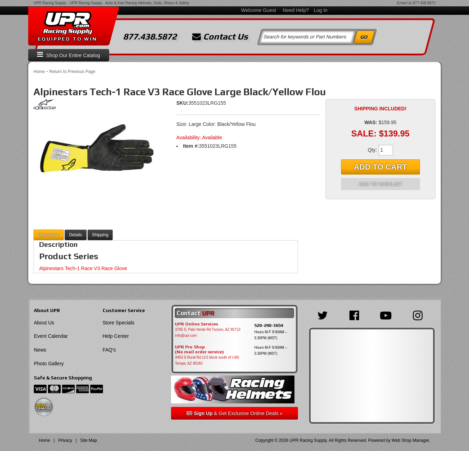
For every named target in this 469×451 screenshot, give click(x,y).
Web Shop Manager (410, 440)
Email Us (404, 3)
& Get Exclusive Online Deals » (234, 413)
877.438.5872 (424, 3)
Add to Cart (380, 167)
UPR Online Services (196, 324)
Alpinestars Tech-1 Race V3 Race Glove (83, 268)
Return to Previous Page (72, 71)
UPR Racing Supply (50, 3)
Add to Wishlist (380, 184)
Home (39, 71)
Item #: (191, 146)
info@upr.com (186, 335)
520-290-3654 (268, 325)
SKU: (182, 103)
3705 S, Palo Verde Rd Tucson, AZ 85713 (207, 329)
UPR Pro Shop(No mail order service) (199, 349)
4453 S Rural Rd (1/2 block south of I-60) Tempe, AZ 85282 (207, 360)
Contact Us (220, 36)
